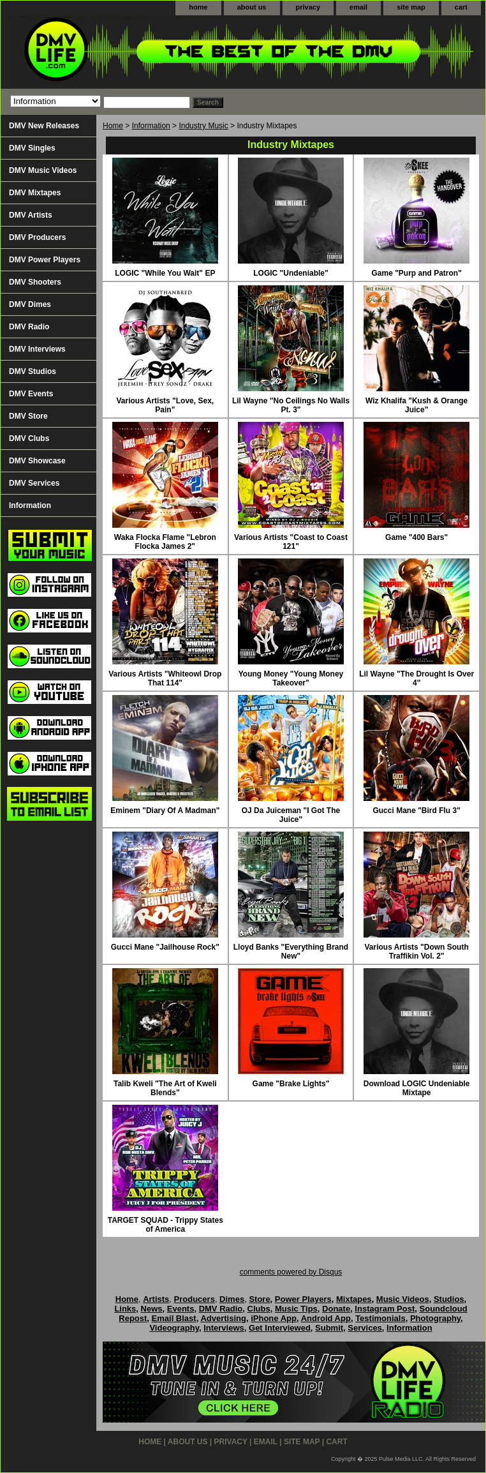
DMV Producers (37, 237)
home (198, 7)
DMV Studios (32, 371)
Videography (174, 1328)
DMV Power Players (44, 259)
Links (125, 1308)
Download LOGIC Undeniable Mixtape (417, 1088)
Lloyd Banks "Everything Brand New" (290, 952)
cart (461, 7)
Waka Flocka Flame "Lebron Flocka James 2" (165, 542)
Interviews (223, 1328)
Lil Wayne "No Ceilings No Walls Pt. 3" (291, 405)
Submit (329, 1328)
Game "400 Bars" (416, 537)
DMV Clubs (29, 438)
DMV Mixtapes (35, 192)
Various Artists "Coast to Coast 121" (291, 542)
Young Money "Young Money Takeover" (291, 678)
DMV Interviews (37, 349)
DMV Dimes (30, 304)
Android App (326, 1318)
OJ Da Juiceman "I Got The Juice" (291, 815)
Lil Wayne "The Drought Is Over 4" (416, 678)
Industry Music (203, 125)
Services (365, 1328)
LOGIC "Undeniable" (290, 273)
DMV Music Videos (43, 170)
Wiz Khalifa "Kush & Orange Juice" (416, 405)
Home (113, 125)
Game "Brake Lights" (291, 1083)
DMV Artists (30, 215)
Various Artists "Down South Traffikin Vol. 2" (417, 952)
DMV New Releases (44, 125)
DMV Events (31, 393)
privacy (308, 7)
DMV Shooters (35, 282)
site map (411, 7)
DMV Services (34, 483)
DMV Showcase (37, 460)
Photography (435, 1318)
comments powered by (291, 1271)
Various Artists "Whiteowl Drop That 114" (164, 678)
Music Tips (296, 1308)
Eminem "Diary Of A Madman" (164, 810)
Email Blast (174, 1318)
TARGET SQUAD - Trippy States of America (165, 1225)
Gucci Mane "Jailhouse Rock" (165, 947)
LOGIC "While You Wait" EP (165, 273)
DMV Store (28, 416)
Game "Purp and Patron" (416, 273)
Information (151, 125)
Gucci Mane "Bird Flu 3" (416, 810)
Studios (449, 1299)
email (358, 7)
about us (252, 7)
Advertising (223, 1318)
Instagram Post (385, 1308)
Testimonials (380, 1318)
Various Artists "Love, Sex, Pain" (165, 405)
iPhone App (274, 1318)
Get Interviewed (280, 1328)
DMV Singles (32, 148)
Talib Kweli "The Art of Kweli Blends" (165, 1088)
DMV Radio (29, 326)
